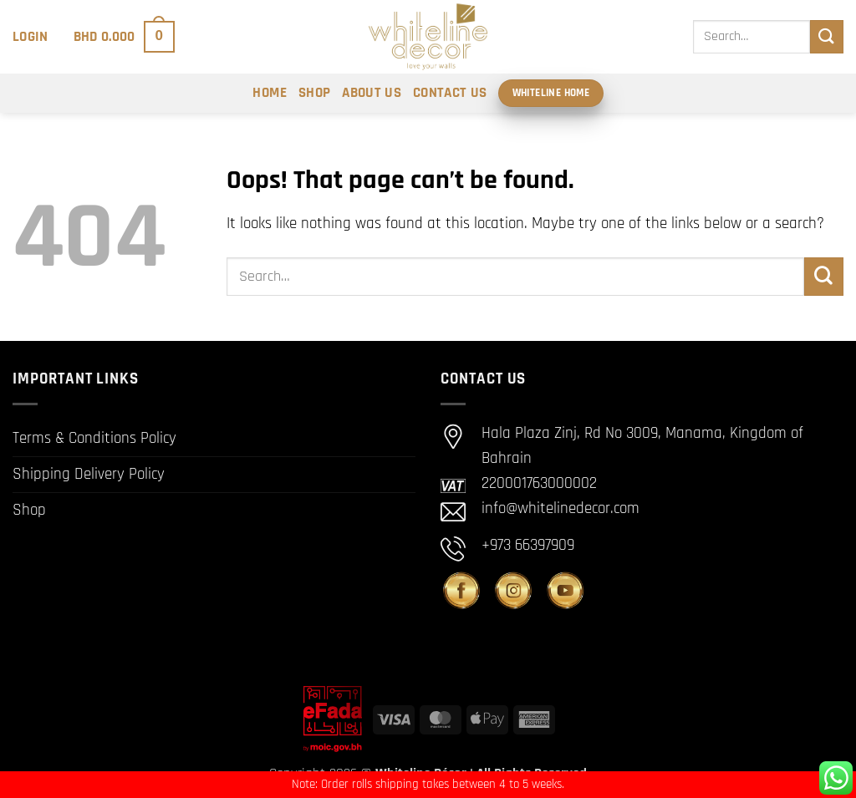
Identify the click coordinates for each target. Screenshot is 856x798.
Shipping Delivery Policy (89, 474)
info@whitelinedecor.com (560, 508)
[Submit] (826, 36)
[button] (30, 37)
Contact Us (450, 93)
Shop (314, 93)
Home (269, 93)
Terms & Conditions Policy (94, 438)
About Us (371, 93)
